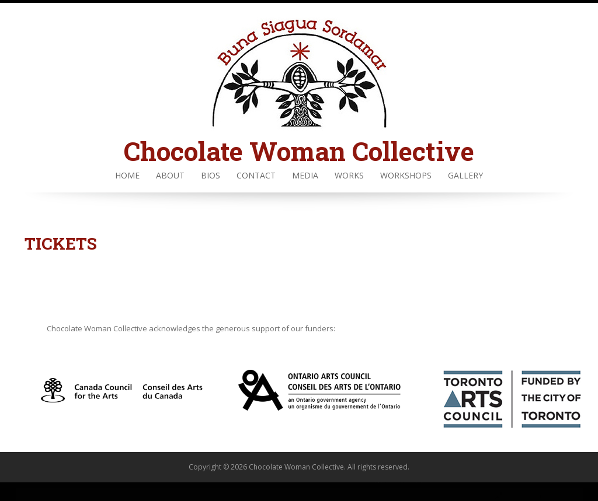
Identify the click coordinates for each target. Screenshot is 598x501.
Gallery (465, 175)
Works (349, 175)
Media (305, 175)
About (170, 175)
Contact (256, 175)
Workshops (406, 175)
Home (127, 175)
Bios (210, 175)
